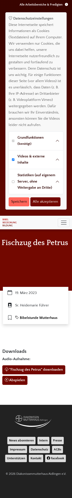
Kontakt (36, 458)
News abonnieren (21, 440)
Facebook (55, 458)
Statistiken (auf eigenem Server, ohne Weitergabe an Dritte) (36, 181)
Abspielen (15, 380)
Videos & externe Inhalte (31, 159)
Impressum (17, 449)
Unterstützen (16, 458)
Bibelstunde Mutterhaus (36, 318)
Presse (57, 440)
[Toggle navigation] (64, 222)
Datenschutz (39, 449)
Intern (43, 440)
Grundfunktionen (30, 141)
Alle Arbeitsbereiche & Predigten (44, 4)
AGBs (57, 449)
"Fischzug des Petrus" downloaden (34, 370)
